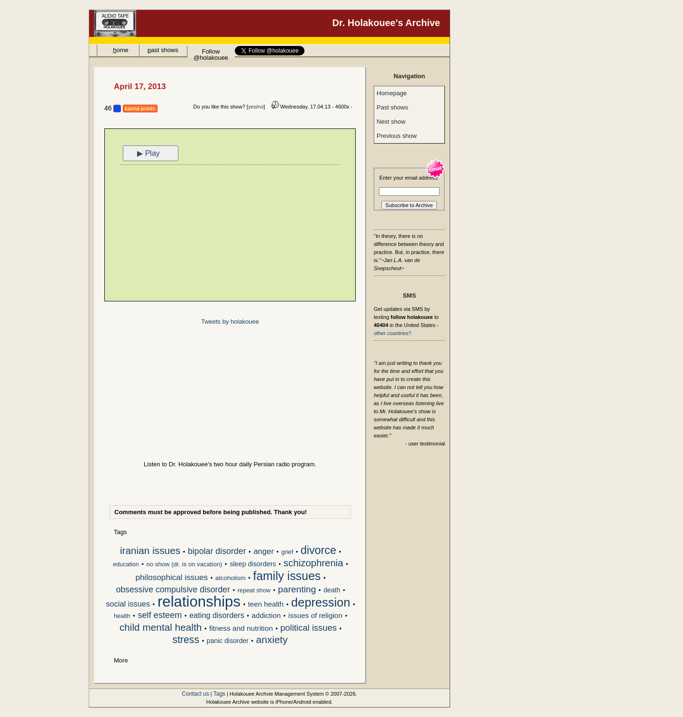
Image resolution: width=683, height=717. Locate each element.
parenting (297, 589)
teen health (266, 604)
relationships (198, 602)
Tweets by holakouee (230, 321)
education (126, 564)
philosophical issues (171, 577)
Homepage (392, 93)
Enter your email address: (409, 178)
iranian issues (150, 551)
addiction (266, 615)
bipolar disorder (217, 551)
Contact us (195, 693)
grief (287, 551)
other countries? (392, 333)
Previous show (397, 135)
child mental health (161, 628)
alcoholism (230, 577)
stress (186, 640)
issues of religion (315, 615)
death (331, 590)
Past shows (392, 107)
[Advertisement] (230, 234)
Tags (219, 693)
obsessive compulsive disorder (173, 590)
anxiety (272, 640)
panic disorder (228, 640)
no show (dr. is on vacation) (184, 564)
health (122, 615)
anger (263, 551)
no (260, 106)
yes (252, 106)
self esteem (160, 615)
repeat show (254, 590)
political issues (308, 628)
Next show (391, 121)
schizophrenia (313, 563)
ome (121, 50)
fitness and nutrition (241, 628)
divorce (318, 551)
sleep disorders (253, 564)
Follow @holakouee (211, 53)
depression (321, 603)
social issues (128, 604)
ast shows (163, 50)
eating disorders (216, 615)
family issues (287, 576)
